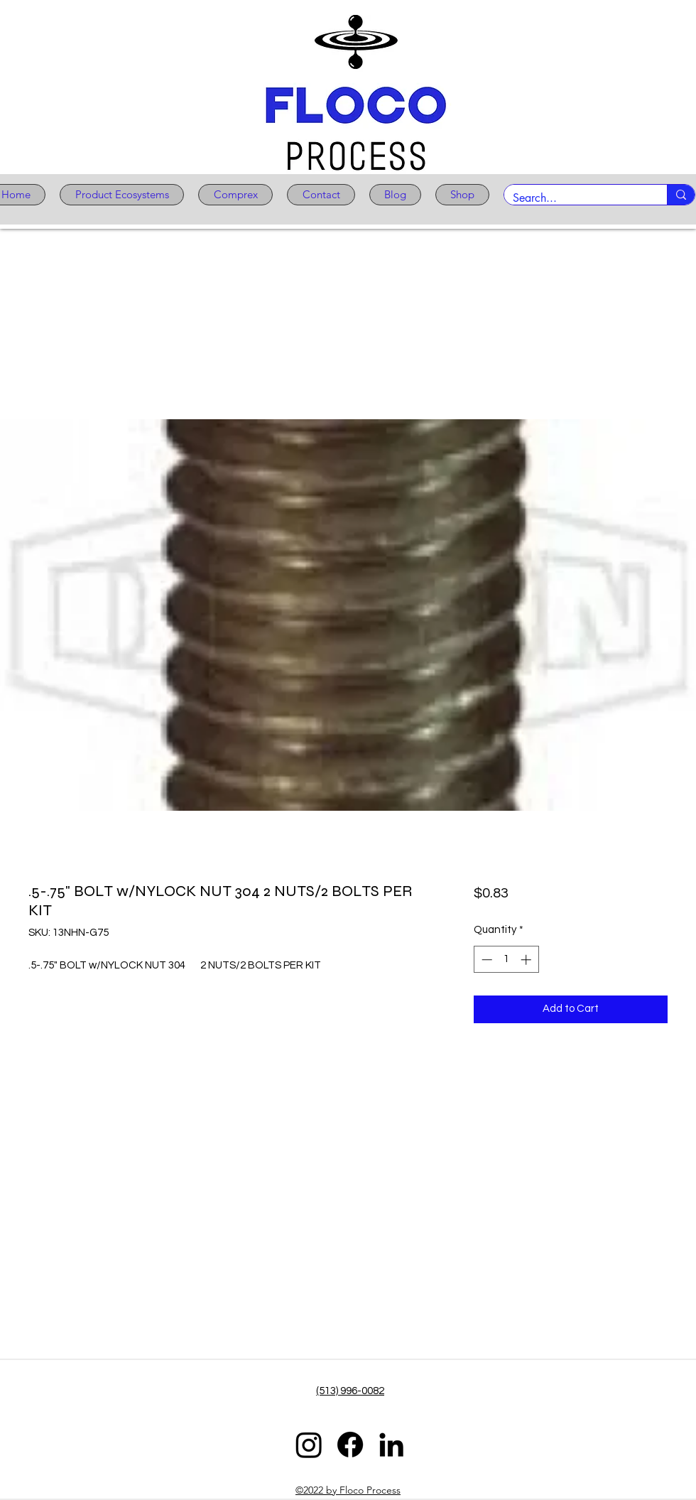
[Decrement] (485, 959)
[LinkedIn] (391, 1445)
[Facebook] (350, 1445)
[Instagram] (309, 1445)
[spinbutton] (506, 959)
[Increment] (527, 959)
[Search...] (575, 198)
